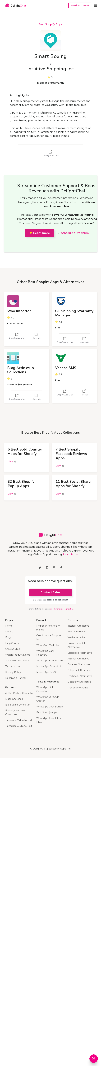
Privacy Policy (13, 672)
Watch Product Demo (17, 654)
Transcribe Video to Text (18, 720)
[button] (95, 5)
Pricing (9, 631)
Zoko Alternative (77, 631)
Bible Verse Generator (17, 704)
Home (9, 625)
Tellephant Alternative (80, 670)
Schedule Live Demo (17, 660)
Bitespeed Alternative (80, 652)
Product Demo (80, 5)
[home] (15, 6)
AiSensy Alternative (78, 658)
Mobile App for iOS (46, 672)
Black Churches (14, 698)
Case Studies (12, 649)
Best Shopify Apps (50, 24)
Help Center (12, 643)
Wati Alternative (77, 637)
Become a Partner (15, 678)
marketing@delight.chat (61, 609)
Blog (8, 637)
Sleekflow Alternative (79, 681)
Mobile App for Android (49, 666)
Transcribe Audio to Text (18, 726)
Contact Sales (50, 592)
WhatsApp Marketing (48, 645)
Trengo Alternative (78, 687)
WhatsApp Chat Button (49, 706)
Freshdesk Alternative (80, 676)
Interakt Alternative (78, 625)
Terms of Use (12, 666)
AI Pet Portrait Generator (19, 693)
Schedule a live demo (75, 233)
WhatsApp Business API (50, 660)
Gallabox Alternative (79, 664)
